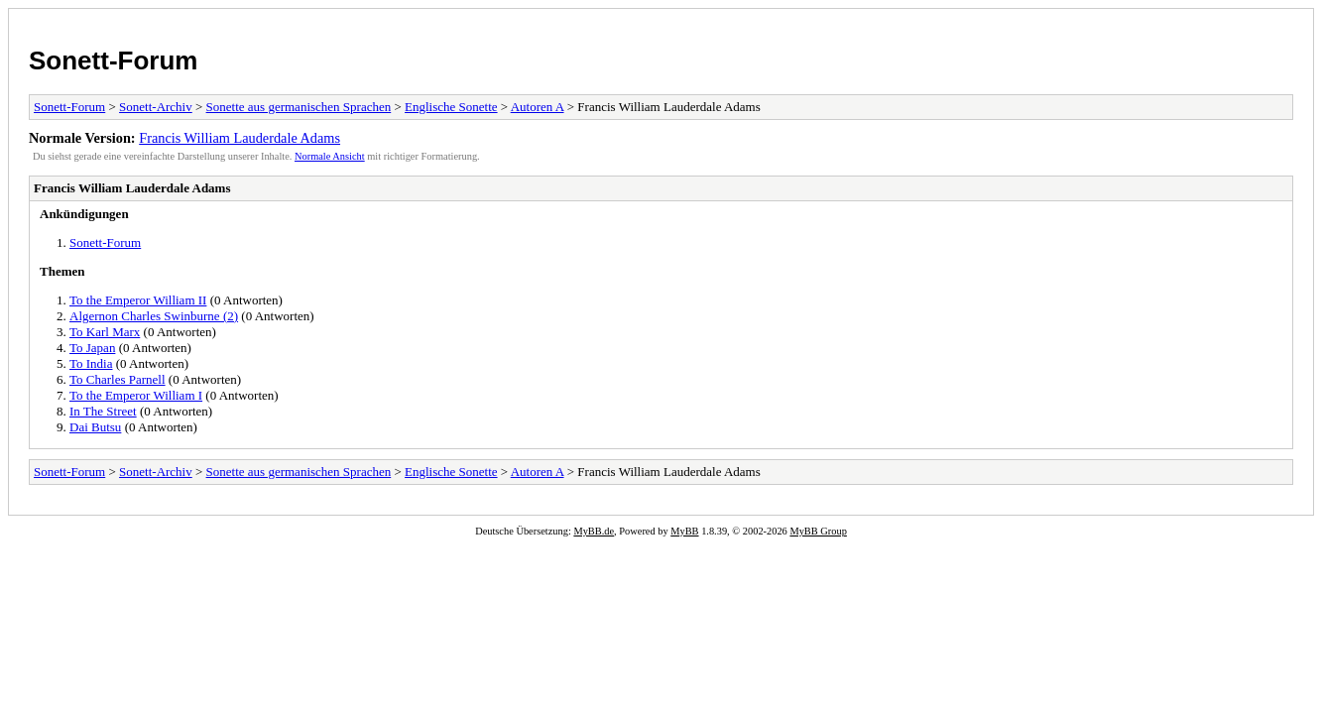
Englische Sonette (451, 106)
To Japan (92, 347)
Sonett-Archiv (155, 106)
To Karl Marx (104, 331)
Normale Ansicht (330, 156)
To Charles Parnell (117, 379)
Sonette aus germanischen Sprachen (299, 106)
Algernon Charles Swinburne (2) (153, 315)
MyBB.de (593, 531)
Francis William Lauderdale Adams (239, 138)
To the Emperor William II (137, 300)
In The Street (103, 411)
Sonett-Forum (113, 60)
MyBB (684, 531)
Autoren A (537, 106)
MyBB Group (817, 531)
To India (91, 363)
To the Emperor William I (135, 395)
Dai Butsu (95, 426)
